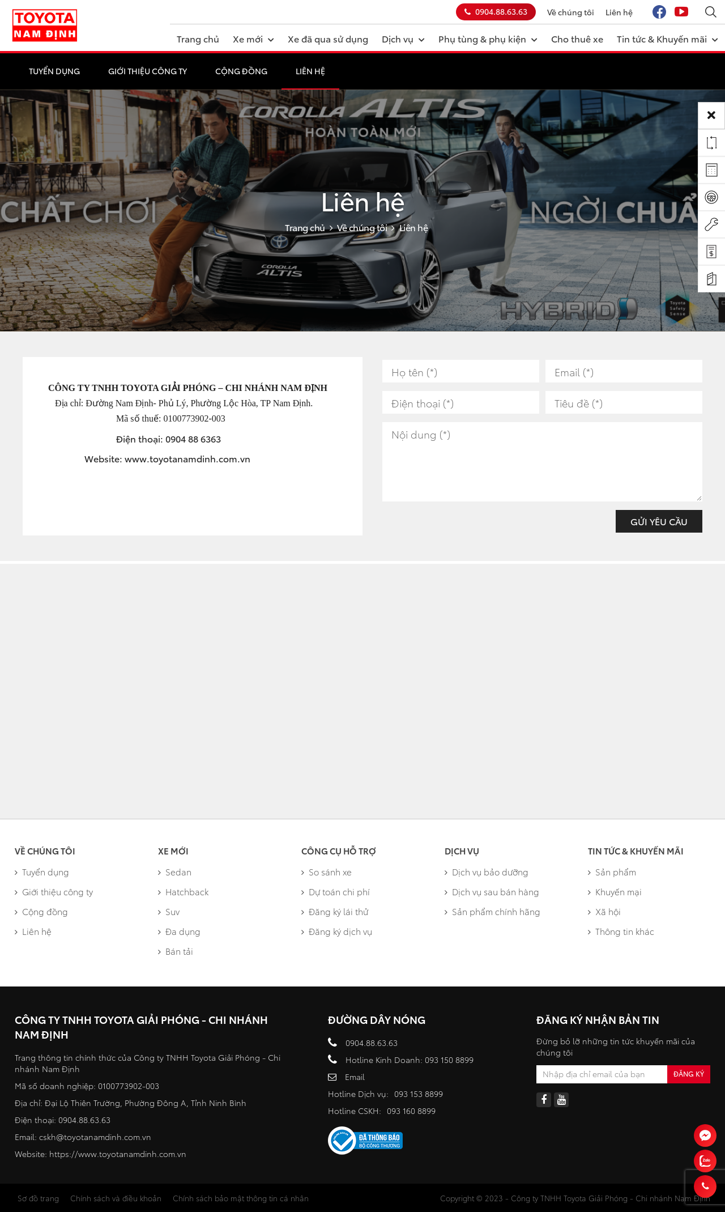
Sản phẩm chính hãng (492, 911)
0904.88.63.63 (495, 11)
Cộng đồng (241, 70)
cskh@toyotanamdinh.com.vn (95, 1136)
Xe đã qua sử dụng (328, 38)
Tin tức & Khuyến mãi (667, 38)
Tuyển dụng (54, 70)
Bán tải (175, 951)
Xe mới (253, 38)
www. (137, 458)
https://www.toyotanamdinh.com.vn (117, 1153)
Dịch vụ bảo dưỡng (486, 871)
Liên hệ (619, 12)
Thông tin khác (621, 931)
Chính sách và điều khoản (115, 1198)
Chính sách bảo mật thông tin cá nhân (241, 1198)
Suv (169, 911)
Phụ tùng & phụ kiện (488, 38)
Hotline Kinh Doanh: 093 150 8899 (410, 1059)
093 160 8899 (411, 1110)
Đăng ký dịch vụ (336, 931)
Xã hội (604, 911)
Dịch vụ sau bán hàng (492, 891)
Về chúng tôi (570, 12)
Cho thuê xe (577, 38)
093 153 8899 (418, 1093)
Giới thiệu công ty (147, 70)
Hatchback (183, 891)
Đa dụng (179, 931)
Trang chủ (198, 38)
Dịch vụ (403, 38)
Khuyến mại (615, 891)
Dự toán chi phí (335, 891)
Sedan (174, 871)
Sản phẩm (612, 871)
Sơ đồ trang (38, 1198)
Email (355, 1076)
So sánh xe (326, 871)
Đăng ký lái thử (334, 911)
